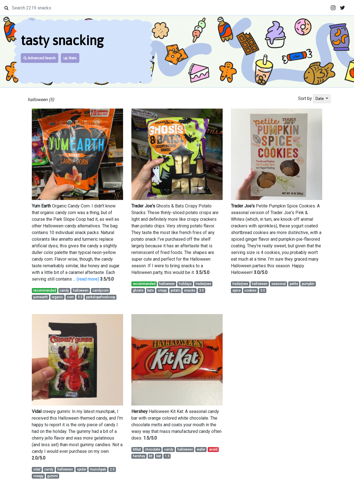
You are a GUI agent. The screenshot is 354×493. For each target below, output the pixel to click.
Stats (70, 58)
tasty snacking (62, 40)
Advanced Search (40, 58)
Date (320, 98)
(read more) (88, 279)
